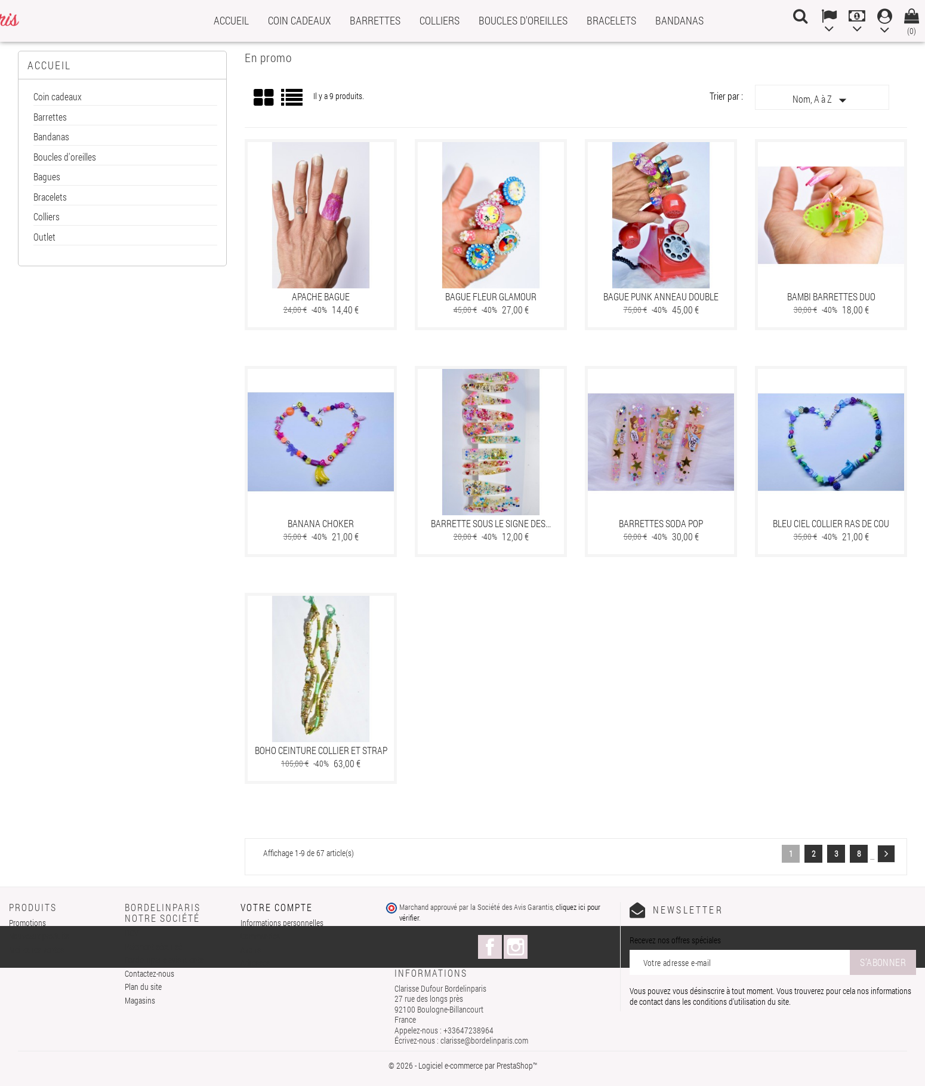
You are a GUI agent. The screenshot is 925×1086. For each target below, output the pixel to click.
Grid (264, 98)
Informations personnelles (281, 922)
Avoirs (250, 949)
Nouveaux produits (39, 936)
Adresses (255, 962)
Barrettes (375, 20)
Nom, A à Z (822, 100)
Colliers (440, 20)
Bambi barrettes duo (831, 296)
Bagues (46, 177)
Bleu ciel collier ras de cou (831, 523)
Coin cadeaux (299, 20)
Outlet (44, 237)
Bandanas (679, 20)
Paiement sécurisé (153, 946)
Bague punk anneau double (661, 296)
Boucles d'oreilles (523, 20)
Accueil (231, 20)
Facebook (490, 947)
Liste (292, 102)
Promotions (27, 922)
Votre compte (276, 907)
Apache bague (321, 296)
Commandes (260, 936)
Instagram (516, 947)
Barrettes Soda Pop (661, 523)
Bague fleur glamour (490, 296)
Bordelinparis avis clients (164, 959)
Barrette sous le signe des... (491, 523)
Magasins (140, 1000)
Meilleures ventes (36, 949)
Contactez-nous (149, 973)
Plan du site (143, 986)
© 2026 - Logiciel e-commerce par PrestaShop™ (462, 1065)
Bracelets (611, 20)
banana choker (321, 523)
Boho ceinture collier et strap (321, 750)
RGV (131, 933)
